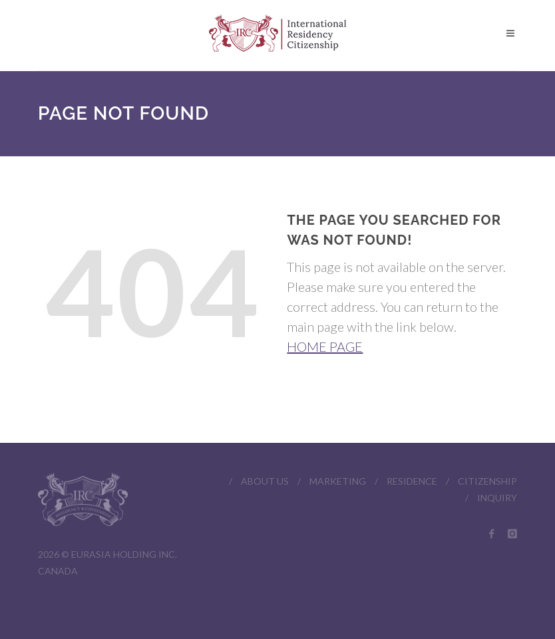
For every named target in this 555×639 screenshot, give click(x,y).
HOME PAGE (325, 346)
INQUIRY (497, 497)
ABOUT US (265, 481)
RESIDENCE (412, 481)
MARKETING (337, 481)
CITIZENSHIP (487, 481)
